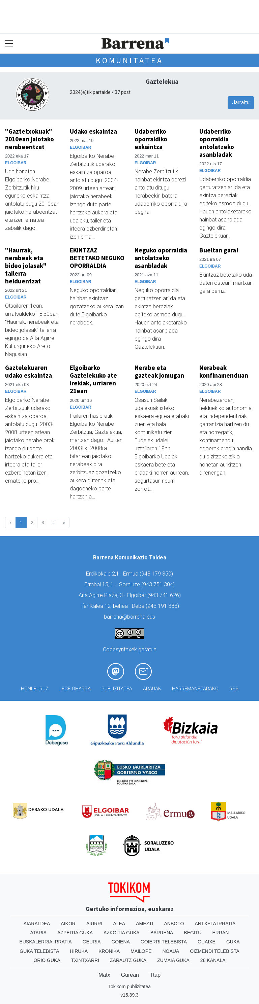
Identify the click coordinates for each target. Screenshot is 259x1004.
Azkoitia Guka (122, 932)
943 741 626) (165, 595)
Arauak (152, 689)
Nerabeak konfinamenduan (223, 371)
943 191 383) (163, 606)
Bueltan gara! (218, 250)
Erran (220, 932)
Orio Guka (46, 960)
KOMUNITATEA (129, 60)
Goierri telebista (164, 941)
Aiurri (94, 923)
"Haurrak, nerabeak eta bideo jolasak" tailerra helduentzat (26, 265)
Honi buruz (35, 689)
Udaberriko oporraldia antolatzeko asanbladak (216, 143)
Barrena (161, 932)
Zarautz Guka (128, 960)
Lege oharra (75, 689)
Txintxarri (85, 960)
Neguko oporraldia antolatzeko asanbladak (161, 258)
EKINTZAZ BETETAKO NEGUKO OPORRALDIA (97, 258)
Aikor (68, 923)
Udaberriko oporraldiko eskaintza (151, 139)
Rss (233, 689)
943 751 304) (159, 584)
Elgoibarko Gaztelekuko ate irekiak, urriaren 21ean (93, 379)
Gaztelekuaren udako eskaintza (28, 371)
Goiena (120, 941)
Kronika (109, 951)
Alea (119, 923)
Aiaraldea (37, 923)
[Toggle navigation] (9, 43)
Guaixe (206, 941)
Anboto (174, 923)
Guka (233, 941)
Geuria (92, 941)
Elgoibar (15, 163)
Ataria (38, 932)
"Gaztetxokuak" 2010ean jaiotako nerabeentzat (29, 139)
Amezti (144, 923)
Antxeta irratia (215, 923)
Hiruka (79, 951)
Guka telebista (39, 951)
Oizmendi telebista (214, 951)
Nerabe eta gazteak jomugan (159, 371)
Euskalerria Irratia (45, 941)
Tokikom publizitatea (129, 986)
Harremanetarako (195, 689)
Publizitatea (117, 689)
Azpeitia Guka (75, 932)
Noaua (170, 951)
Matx (104, 975)
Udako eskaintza (93, 131)
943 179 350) (157, 573)
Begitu (192, 932)
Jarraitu (241, 102)
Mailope (141, 951)
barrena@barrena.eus (129, 617)
